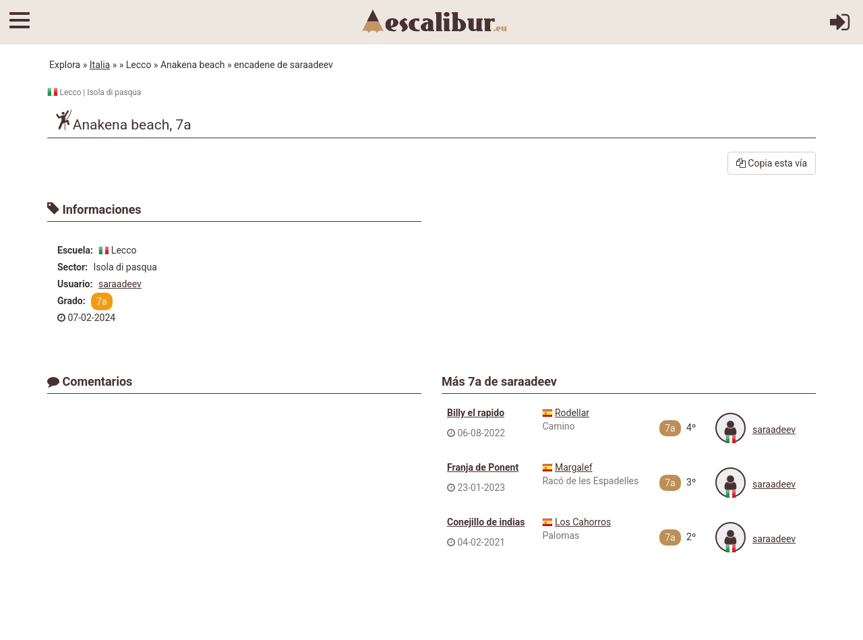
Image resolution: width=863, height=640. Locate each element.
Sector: (72, 267)
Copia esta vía (771, 163)
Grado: (71, 300)
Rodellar (572, 412)
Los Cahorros (583, 522)
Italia (100, 64)
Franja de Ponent (482, 467)
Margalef (574, 467)
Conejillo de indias (486, 522)
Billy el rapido (475, 412)
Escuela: (75, 250)
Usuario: (74, 284)
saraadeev (120, 284)
